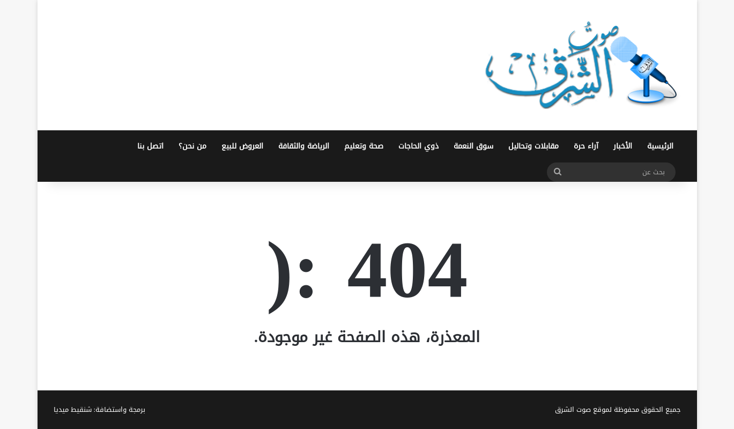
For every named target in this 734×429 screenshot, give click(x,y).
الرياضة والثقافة (303, 146)
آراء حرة (586, 146)
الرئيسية (660, 146)
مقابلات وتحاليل (533, 146)
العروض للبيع (242, 146)
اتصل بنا (150, 146)
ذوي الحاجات (418, 146)
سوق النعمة (473, 146)
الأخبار (622, 146)
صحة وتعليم (363, 146)
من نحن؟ (192, 146)
